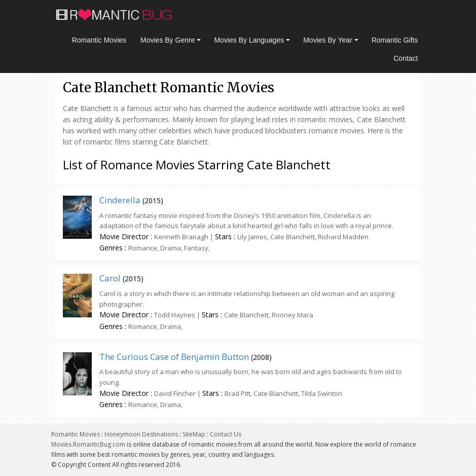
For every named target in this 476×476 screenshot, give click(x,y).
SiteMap (193, 434)
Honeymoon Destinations (141, 434)
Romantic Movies (99, 40)
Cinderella (119, 200)
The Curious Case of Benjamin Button (174, 356)
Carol (110, 278)
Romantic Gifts (395, 40)
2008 (261, 357)
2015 (152, 200)
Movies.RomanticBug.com (88, 444)
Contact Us (225, 434)
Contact (405, 58)
